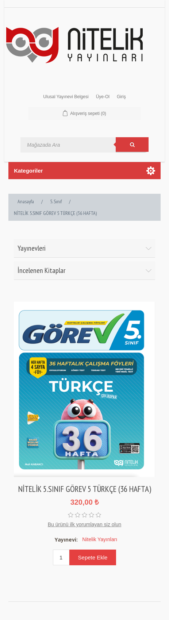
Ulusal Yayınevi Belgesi (65, 96)
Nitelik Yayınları (99, 539)
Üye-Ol (103, 96)
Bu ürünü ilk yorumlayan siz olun (85, 524)
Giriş (121, 96)
